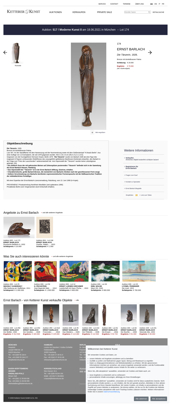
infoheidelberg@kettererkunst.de (20, 383)
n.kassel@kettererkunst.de (54, 378)
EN (156, 4)
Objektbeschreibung (20, 143)
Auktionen (55, 12)
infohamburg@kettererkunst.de (55, 360)
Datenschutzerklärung (111, 392)
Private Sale (104, 12)
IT (159, 4)
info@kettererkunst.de (16, 360)
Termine (126, 4)
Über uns (139, 4)
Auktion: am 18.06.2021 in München (79, 29)
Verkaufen (78, 12)
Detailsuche (158, 12)
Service (102, 4)
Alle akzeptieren (159, 399)
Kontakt (114, 4)
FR (163, 4)
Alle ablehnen (141, 399)
